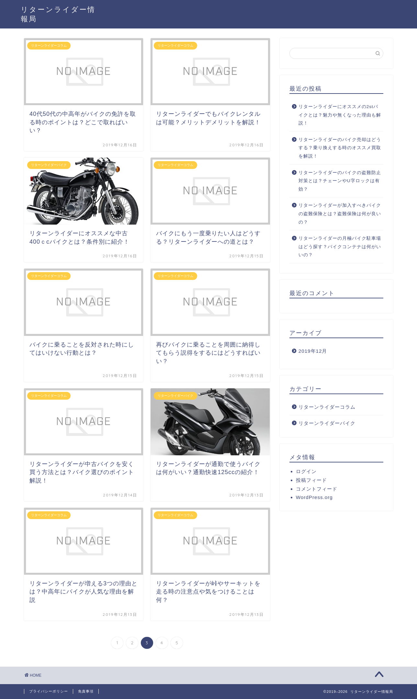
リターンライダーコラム (327, 407)
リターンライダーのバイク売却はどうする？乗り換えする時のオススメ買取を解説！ (340, 148)
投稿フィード (311, 480)
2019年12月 (313, 351)
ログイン (306, 471)
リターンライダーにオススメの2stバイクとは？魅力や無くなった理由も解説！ (340, 115)
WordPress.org (314, 497)
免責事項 (86, 691)
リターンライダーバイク (327, 423)
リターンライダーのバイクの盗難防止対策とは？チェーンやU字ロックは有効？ (340, 181)
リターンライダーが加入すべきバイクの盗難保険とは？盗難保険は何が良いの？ (340, 213)
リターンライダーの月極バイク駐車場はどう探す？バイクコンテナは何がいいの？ (340, 246)
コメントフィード (316, 489)
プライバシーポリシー (48, 691)
